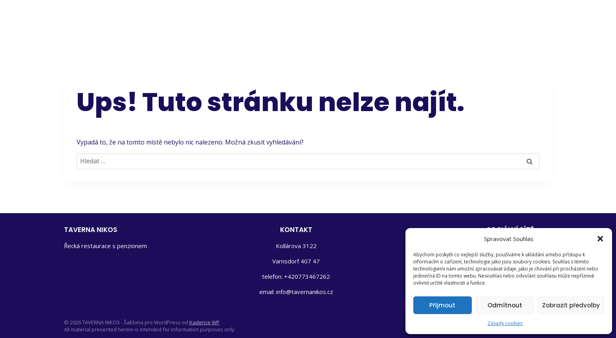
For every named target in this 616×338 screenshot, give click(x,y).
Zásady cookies (505, 323)
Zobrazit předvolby (571, 305)
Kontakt (469, 20)
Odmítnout (505, 305)
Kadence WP (204, 322)
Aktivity (429, 20)
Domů (297, 20)
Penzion (334, 20)
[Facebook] (512, 19)
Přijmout (442, 305)
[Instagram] (539, 19)
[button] (600, 239)
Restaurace (381, 20)
